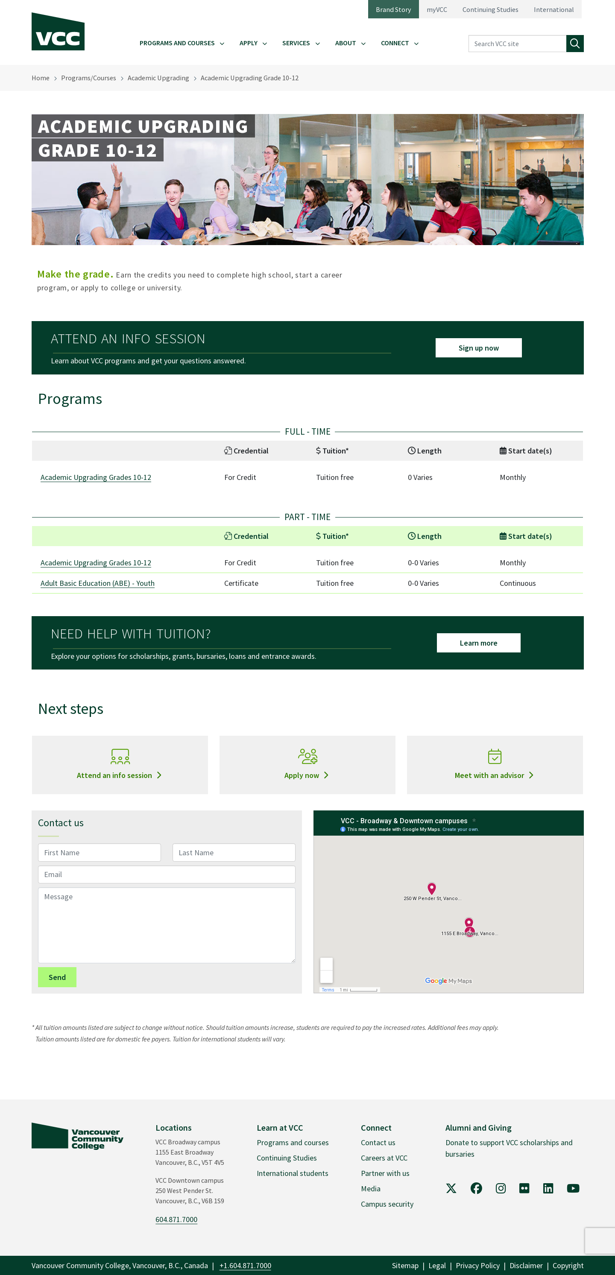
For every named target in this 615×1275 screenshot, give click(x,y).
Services (296, 42)
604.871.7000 (176, 1219)
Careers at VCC (384, 1158)
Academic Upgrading (158, 77)
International (554, 9)
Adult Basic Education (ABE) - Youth (98, 583)
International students (292, 1173)
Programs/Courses (88, 77)
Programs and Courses (177, 42)
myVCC (437, 9)
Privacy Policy (478, 1265)
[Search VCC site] (518, 44)
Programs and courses (293, 1142)
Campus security (387, 1204)
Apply (249, 42)
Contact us (378, 1142)
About (345, 42)
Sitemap (405, 1265)
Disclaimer (526, 1265)
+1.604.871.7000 (245, 1265)
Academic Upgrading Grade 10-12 (250, 77)
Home (41, 77)
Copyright (568, 1265)
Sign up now (479, 348)
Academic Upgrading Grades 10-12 (96, 477)
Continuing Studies (490, 9)
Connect (395, 42)
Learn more (479, 643)
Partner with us (385, 1173)
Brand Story (393, 9)
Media (371, 1188)
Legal (437, 1265)
